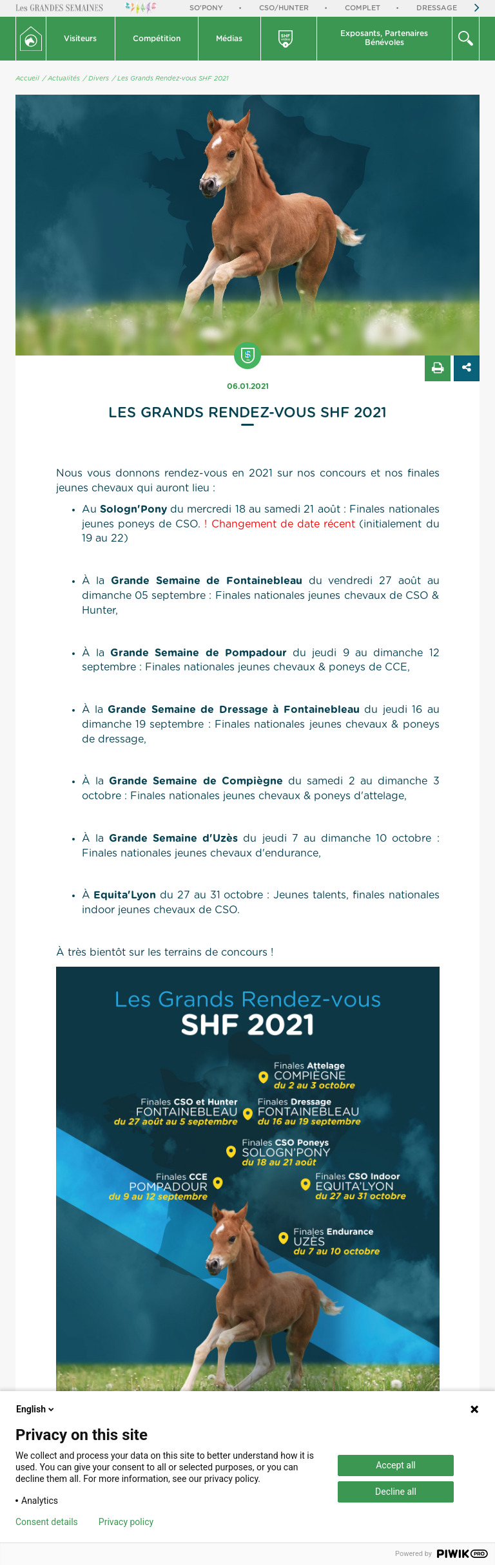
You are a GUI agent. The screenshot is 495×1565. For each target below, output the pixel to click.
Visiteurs (80, 39)
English (36, 1409)
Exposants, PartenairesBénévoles (384, 38)
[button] (80, 39)
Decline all (395, 1491)
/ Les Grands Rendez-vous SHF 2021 (170, 78)
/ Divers (96, 78)
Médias (229, 39)
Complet (362, 8)
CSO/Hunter (284, 8)
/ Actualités (61, 78)
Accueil (27, 78)
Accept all (396, 1465)
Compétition (156, 39)
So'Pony (206, 8)
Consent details (46, 1522)
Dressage (436, 8)
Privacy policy (126, 1522)
